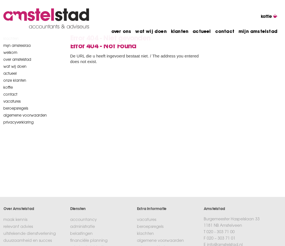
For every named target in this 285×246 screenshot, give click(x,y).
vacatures (12, 101)
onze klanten (14, 81)
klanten (179, 32)
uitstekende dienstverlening (29, 234)
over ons (121, 32)
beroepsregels (15, 108)
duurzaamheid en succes (27, 241)
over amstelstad (17, 60)
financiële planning (88, 241)
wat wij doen (150, 32)
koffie (8, 88)
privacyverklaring (18, 122)
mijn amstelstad (258, 32)
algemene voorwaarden (25, 115)
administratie (82, 227)
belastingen (81, 234)
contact (224, 32)
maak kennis (15, 220)
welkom (10, 53)
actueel (202, 32)
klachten (145, 234)
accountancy (83, 220)
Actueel (10, 74)
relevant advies (18, 227)
